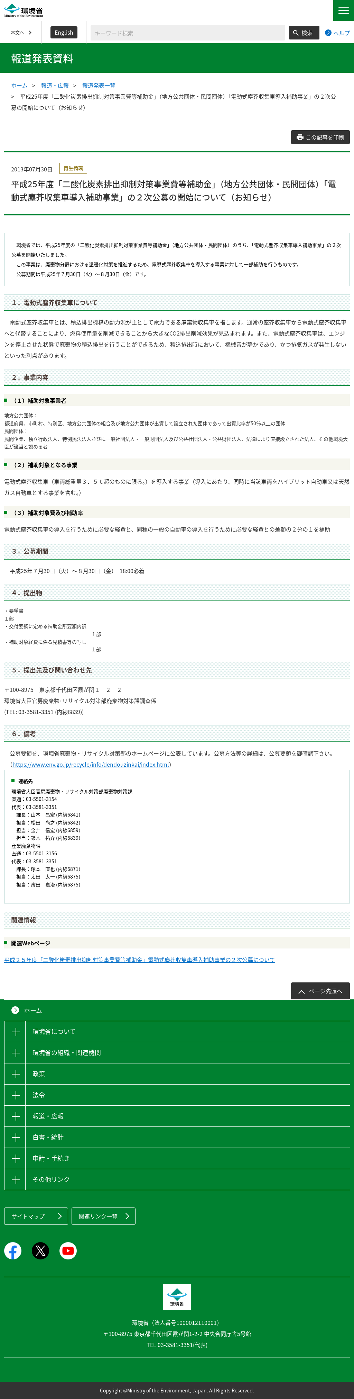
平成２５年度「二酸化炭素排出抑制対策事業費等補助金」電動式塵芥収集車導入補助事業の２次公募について (139, 959)
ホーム (19, 85)
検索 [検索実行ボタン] (307, 32)
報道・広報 (55, 85)
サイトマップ (28, 1216)
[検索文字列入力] (188, 33)
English (64, 32)
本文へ (17, 32)
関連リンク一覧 (98, 1216)
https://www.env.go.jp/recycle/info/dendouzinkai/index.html (90, 764)
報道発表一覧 (98, 85)
